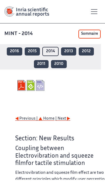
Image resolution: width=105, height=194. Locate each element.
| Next (62, 118)
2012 (86, 51)
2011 (41, 64)
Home (47, 118)
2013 (68, 51)
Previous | (27, 118)
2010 (58, 64)
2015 (32, 51)
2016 (14, 51)
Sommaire (89, 34)
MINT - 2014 (19, 34)
